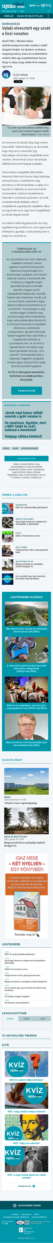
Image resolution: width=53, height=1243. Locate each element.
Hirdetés (14, 1214)
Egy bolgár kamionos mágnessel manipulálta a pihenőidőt (31, 522)
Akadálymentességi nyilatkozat (16, 1217)
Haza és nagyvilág (30, 15)
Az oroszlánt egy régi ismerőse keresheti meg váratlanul (30, 577)
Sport (18, 533)
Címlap (9, 15)
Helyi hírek (21, 547)
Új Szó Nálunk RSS (7, 1222)
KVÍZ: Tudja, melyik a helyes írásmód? (26, 1111)
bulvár (6, 448)
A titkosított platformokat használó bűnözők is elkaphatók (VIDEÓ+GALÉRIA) (26, 668)
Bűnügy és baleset (25, 519)
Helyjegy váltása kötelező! (23, 436)
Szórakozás (11, 23)
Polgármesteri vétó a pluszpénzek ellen (32, 551)
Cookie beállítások (39, 1217)
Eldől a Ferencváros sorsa (28, 535)
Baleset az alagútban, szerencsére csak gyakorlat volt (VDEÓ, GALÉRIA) (26, 707)
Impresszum (26, 1214)
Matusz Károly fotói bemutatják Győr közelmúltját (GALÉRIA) (26, 744)
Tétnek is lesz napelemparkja (20, 803)
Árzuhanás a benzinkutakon (17, 1003)
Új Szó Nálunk (20, 75)
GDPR (36, 1214)
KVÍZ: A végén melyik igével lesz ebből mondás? (26, 1176)
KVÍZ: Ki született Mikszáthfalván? (32, 507)
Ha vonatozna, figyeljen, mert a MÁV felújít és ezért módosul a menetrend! (25, 426)
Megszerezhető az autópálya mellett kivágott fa (29, 565)
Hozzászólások (26, 458)
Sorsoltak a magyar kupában (17, 996)
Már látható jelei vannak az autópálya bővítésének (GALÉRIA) (26, 630)
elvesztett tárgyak (29, 448)
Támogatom (26, 390)
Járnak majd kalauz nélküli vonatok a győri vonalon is (24, 414)
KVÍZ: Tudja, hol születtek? (26, 1143)
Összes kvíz (26, 1186)
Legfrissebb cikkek (26, 1205)
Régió (7, 797)
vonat (15, 448)
